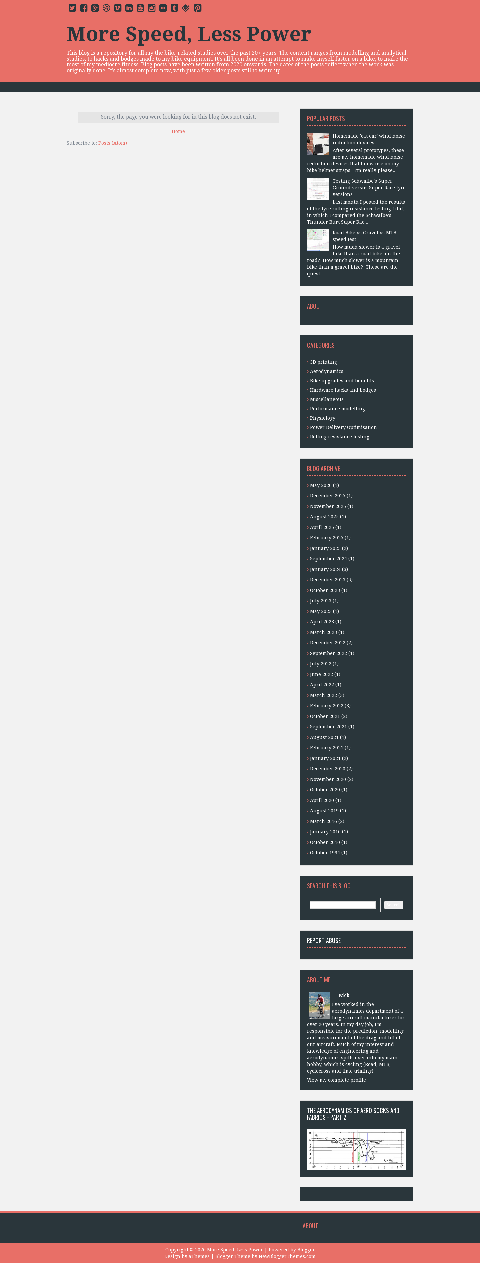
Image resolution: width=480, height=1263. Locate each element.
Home (178, 131)
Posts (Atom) (112, 143)
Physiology (322, 418)
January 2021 (325, 758)
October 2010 (325, 842)
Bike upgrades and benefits (342, 380)
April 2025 (322, 527)
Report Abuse (324, 940)
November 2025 (328, 506)
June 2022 (321, 674)
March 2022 (323, 695)
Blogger (306, 1249)
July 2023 (320, 600)
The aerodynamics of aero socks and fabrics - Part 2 (353, 1113)
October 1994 (325, 852)
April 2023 (322, 621)
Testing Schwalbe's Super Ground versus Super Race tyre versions (369, 187)
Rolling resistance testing (339, 436)
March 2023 (323, 632)
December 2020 (327, 768)
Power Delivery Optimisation (343, 427)
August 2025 (324, 516)
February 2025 (326, 537)
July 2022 (320, 663)
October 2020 (325, 789)
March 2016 (323, 821)
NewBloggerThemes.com (287, 1256)
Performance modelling (337, 408)
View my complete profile (336, 1080)
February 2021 (326, 747)
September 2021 (328, 726)
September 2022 (328, 653)
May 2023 (321, 611)
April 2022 (322, 684)
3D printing (323, 362)
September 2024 (328, 558)
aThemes (199, 1256)
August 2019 (324, 810)
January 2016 (325, 831)
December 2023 (327, 579)
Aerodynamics (326, 371)
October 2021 (325, 716)
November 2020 (328, 779)
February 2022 (326, 705)
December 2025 (327, 495)
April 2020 (322, 800)
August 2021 (324, 737)
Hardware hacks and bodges (343, 390)
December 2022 (327, 642)
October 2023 (325, 590)
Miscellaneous (327, 399)
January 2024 (325, 569)
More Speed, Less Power (189, 34)
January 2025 (325, 548)
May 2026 (321, 485)
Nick (344, 995)
